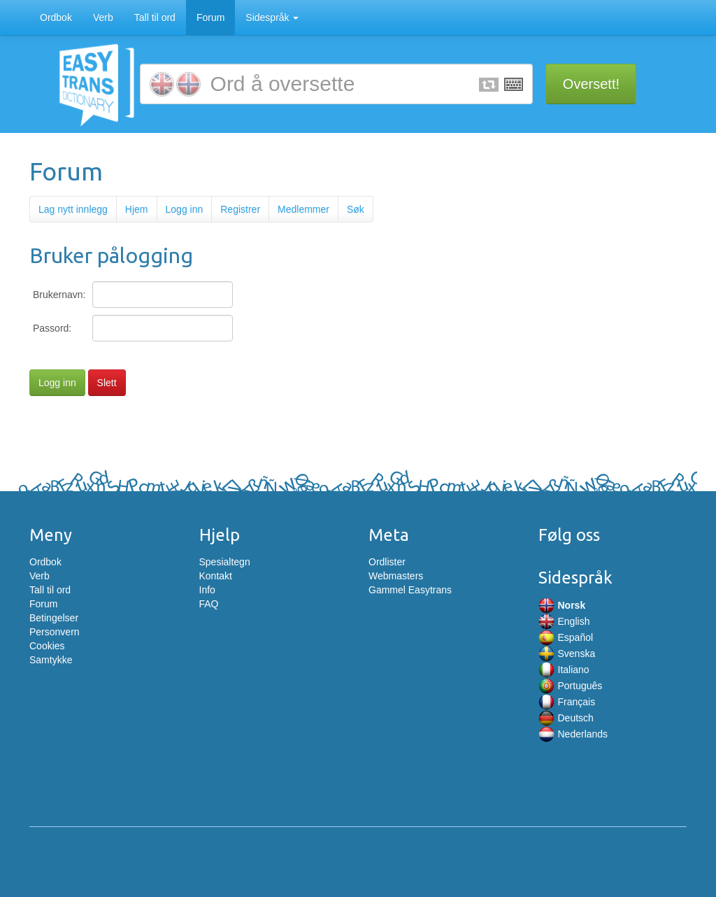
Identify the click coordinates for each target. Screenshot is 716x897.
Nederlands (573, 734)
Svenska (567, 653)
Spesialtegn (224, 561)
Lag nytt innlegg (73, 209)
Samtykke (50, 659)
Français (567, 701)
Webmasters (395, 575)
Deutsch (566, 717)
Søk (355, 209)
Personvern (54, 631)
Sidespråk (272, 17)
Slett (107, 382)
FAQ (209, 603)
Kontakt (215, 575)
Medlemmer (303, 209)
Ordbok (56, 17)
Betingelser (53, 617)
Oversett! (591, 84)
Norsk (562, 605)
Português (570, 685)
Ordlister (387, 561)
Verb (103, 17)
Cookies (47, 645)
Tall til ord (155, 17)
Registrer (240, 209)
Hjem (136, 209)
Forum (210, 17)
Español (566, 637)
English (564, 621)
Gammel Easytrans (410, 589)
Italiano (563, 669)
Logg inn (184, 209)
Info (207, 589)
